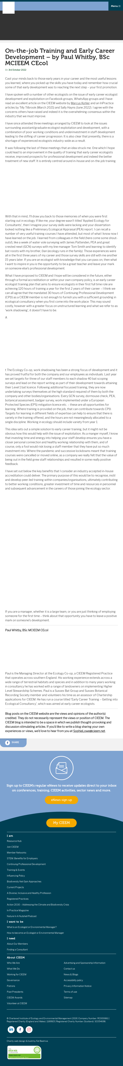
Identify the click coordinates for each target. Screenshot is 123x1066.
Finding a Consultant (17, 949)
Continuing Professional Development (26, 864)
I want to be (15, 921)
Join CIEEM (13, 846)
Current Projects (15, 887)
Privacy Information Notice (77, 986)
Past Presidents (15, 991)
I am (10, 835)
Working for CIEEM (16, 974)
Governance (13, 980)
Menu (115, 6)
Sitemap (68, 997)
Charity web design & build (20, 1041)
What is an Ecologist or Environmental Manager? (32, 927)
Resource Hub (14, 841)
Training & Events (16, 870)
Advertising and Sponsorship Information (84, 962)
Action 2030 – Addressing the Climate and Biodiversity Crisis (38, 904)
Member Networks (16, 852)
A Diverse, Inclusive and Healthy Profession (29, 893)
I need (11, 938)
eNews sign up (61, 800)
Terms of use (70, 991)
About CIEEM (16, 957)
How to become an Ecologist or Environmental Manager (35, 932)
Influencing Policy (16, 875)
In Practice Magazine (18, 910)
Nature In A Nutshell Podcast (22, 916)
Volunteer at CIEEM (17, 1003)
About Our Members (17, 943)
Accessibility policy (73, 980)
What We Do (13, 968)
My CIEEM (61, 823)
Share (12, 742)
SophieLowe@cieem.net (89, 731)
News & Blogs (71, 974)
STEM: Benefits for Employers (22, 858)
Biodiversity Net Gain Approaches (24, 881)
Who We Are (13, 962)
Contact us (69, 968)
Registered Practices (18, 898)
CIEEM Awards (14, 997)
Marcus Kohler (80, 103)
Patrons (11, 986)
